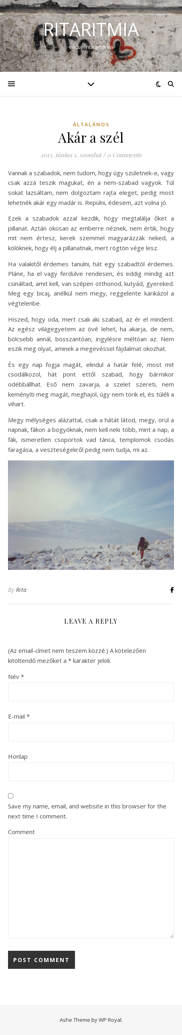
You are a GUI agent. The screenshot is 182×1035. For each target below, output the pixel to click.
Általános (91, 124)
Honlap (18, 756)
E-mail (19, 716)
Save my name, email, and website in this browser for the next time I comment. (87, 811)
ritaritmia (91, 29)
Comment (21, 832)
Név (16, 676)
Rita (21, 589)
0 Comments (124, 155)
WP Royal (110, 1019)
